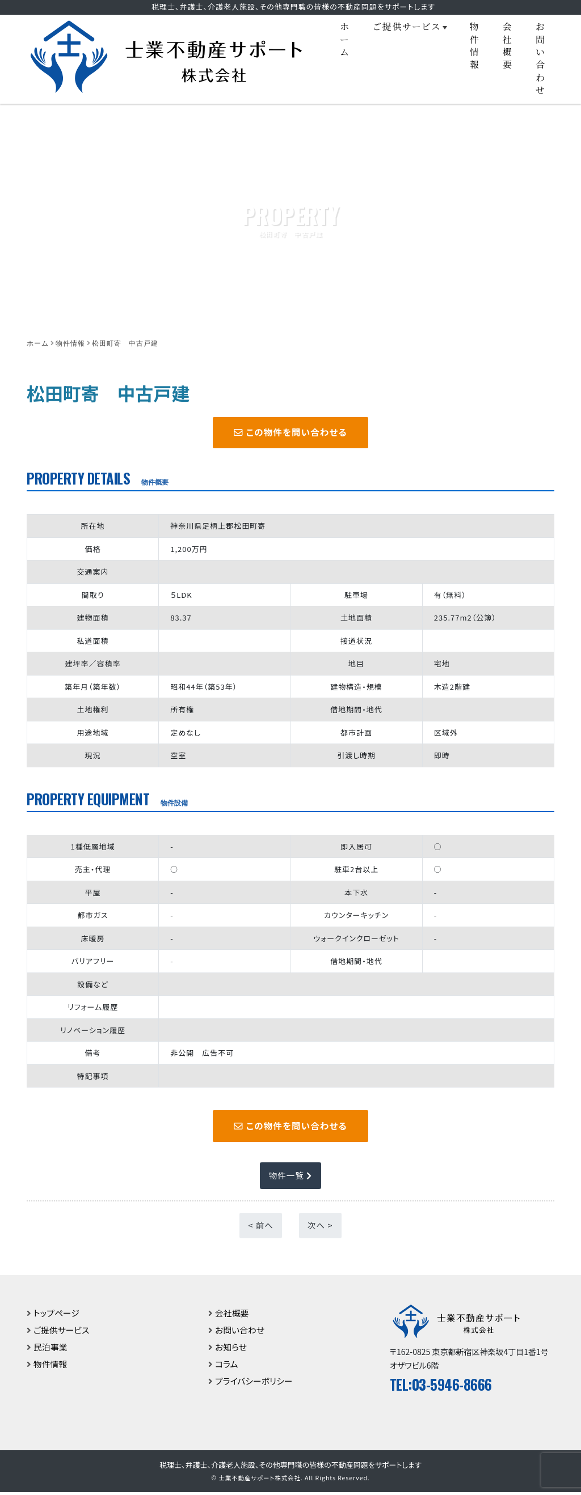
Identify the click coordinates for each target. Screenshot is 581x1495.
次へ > (320, 1228)
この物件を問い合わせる (290, 433)
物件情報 (475, 45)
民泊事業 (50, 1349)
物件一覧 (290, 1178)
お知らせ (231, 1349)
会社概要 (508, 45)
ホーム (345, 39)
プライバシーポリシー (254, 1383)
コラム (226, 1366)
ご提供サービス (407, 26)
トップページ (56, 1315)
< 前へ (260, 1228)
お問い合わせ (541, 58)
